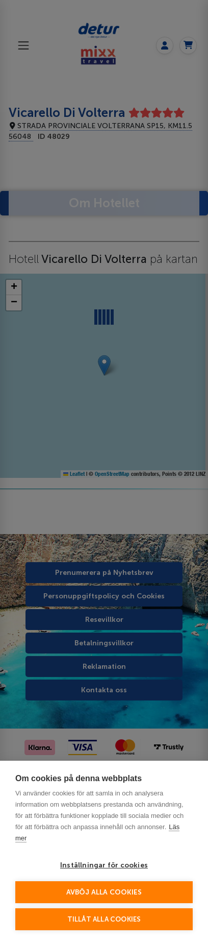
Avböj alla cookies (104, 892)
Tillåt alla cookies (104, 919)
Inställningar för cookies (104, 865)
